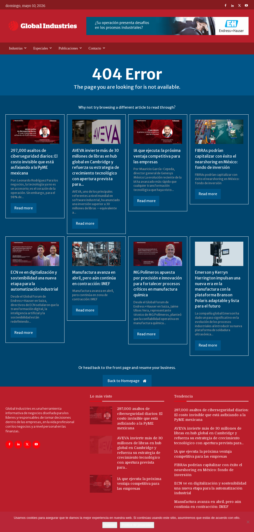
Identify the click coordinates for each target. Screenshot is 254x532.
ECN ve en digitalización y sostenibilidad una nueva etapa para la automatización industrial (210, 487)
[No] (247, 521)
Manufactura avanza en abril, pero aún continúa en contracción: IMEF (94, 277)
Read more (23, 207)
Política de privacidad (137, 525)
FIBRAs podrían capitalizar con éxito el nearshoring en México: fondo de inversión (208, 469)
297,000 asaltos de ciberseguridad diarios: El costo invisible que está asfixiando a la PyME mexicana (34, 161)
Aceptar (109, 525)
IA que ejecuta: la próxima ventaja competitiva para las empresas (157, 156)
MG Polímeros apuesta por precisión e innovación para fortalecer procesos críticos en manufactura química (157, 283)
